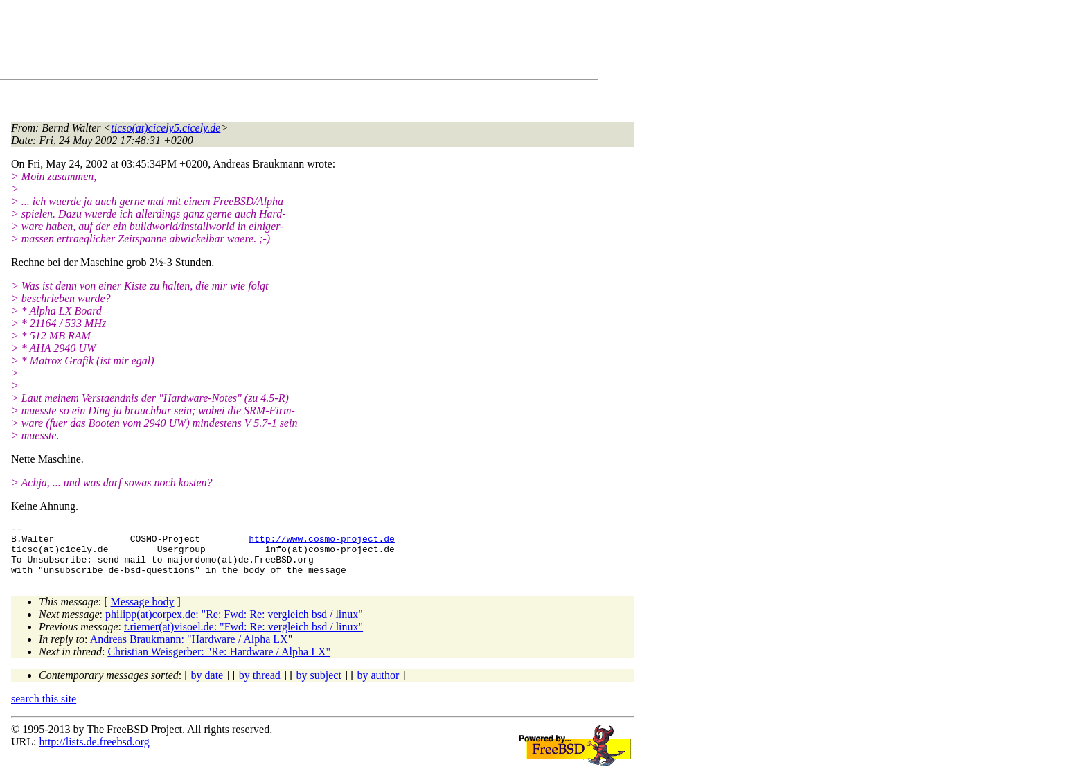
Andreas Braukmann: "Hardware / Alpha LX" (191, 649)
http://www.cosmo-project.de (322, 542)
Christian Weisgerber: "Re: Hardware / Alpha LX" (218, 662)
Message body (143, 612)
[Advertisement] (263, 42)
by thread (260, 685)
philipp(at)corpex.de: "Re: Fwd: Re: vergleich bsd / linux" (234, 624)
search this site (43, 709)
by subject (318, 685)
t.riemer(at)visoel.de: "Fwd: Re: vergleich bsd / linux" (243, 637)
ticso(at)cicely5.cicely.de (165, 128)
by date (207, 685)
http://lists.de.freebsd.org (94, 752)
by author (378, 685)
